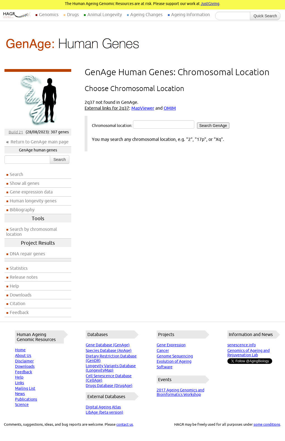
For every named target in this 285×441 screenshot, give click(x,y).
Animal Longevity (104, 14)
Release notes (24, 277)
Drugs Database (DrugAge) (109, 385)
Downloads (20, 294)
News (20, 393)
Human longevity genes (33, 200)
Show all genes (24, 183)
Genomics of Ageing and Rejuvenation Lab (248, 352)
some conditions (267, 424)
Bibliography (22, 209)
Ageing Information (190, 14)
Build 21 (16, 132)
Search (59, 159)
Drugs (73, 14)
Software (165, 367)
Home (20, 350)
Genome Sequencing (175, 356)
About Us (23, 355)
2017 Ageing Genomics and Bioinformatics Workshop (180, 392)
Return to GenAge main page (39, 141)
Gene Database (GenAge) (108, 345)
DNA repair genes (27, 253)
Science (22, 404)
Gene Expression (171, 345)
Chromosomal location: (160, 124)
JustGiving (210, 3)
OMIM (170, 108)
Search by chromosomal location (31, 232)
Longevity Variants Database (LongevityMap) (111, 368)
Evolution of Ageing (174, 361)
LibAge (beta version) (104, 412)
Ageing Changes (146, 14)
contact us (124, 424)
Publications (26, 399)
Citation (17, 303)
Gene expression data (31, 191)
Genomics (48, 14)
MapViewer (142, 108)
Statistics (19, 268)
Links (19, 383)
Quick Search (265, 16)
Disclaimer (24, 361)
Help (14, 285)
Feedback (19, 312)
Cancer (163, 350)
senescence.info (241, 345)
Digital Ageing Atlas (103, 407)
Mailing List (25, 388)
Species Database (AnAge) (109, 350)
